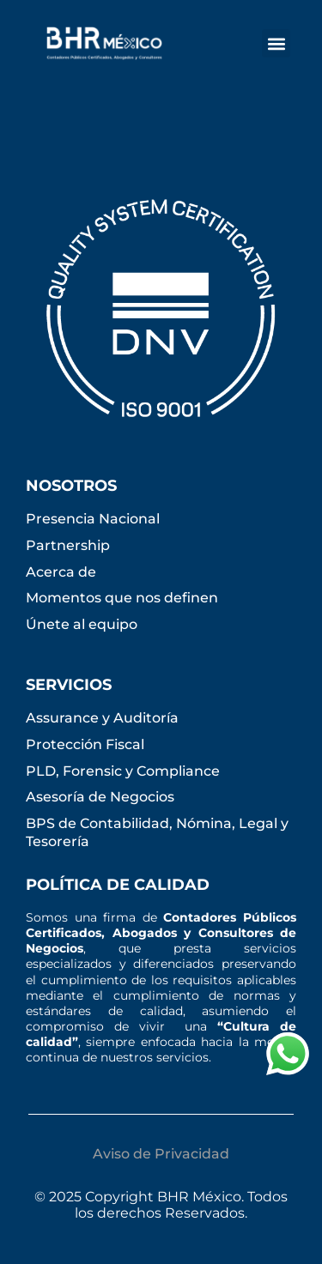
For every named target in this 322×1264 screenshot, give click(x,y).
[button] (276, 43)
